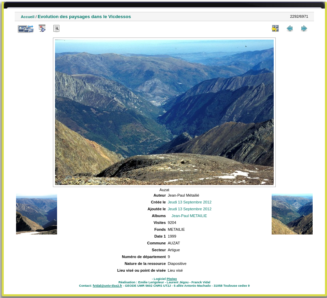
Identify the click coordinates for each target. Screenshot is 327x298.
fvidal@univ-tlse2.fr (107, 285)
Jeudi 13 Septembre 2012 (190, 202)
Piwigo (172, 279)
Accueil (28, 17)
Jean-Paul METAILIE (189, 216)
